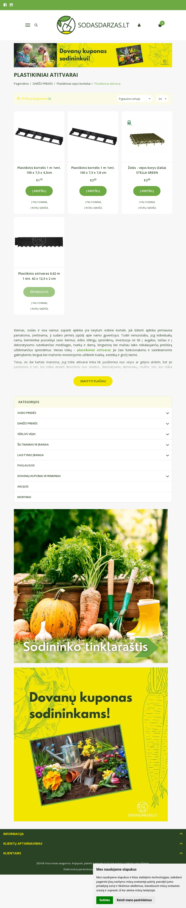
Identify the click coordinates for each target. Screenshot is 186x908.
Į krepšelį (39, 191)
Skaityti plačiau (93, 381)
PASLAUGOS (26, 465)
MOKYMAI (24, 497)
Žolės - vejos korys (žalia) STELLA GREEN (147, 170)
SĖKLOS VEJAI (26, 434)
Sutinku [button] (104, 900)
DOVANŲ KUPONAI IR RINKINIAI (39, 476)
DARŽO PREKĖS (27, 423)
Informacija (13, 834)
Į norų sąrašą (39, 207)
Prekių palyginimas (34, 98)
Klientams (12, 853)
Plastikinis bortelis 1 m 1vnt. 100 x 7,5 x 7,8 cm (93, 170)
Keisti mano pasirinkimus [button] (134, 900)
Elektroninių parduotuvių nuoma (83, 869)
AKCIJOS (23, 486)
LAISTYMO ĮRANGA (30, 455)
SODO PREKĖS (26, 413)
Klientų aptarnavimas (22, 843)
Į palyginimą (39, 202)
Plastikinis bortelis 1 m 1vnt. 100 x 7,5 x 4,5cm (39, 170)
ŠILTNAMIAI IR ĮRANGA (33, 444)
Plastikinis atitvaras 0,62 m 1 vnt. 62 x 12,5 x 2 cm (39, 275)
